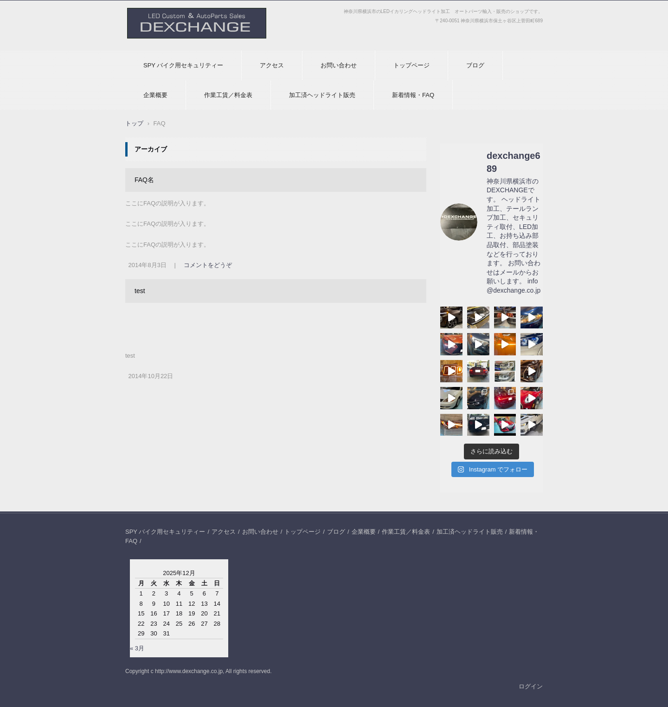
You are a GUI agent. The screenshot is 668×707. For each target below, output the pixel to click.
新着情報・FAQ (413, 95)
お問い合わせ (339, 65)
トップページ (411, 65)
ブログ (475, 65)
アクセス (272, 65)
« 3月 (137, 648)
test (140, 291)
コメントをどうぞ (208, 265)
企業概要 (155, 95)
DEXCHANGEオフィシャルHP (172, 43)
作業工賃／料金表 (228, 95)
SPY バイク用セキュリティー (183, 65)
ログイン (531, 686)
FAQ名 (144, 179)
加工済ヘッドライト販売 (322, 95)
